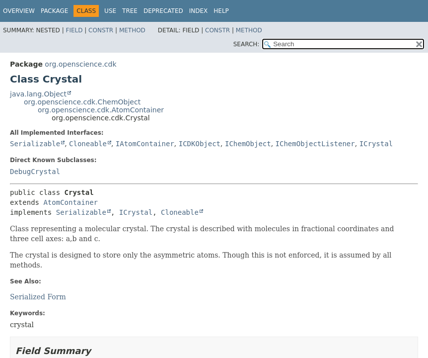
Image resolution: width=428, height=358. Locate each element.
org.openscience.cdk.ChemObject (82, 102)
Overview (19, 10)
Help (221, 10)
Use (110, 10)
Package (54, 10)
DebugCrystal (35, 172)
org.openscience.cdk (80, 64)
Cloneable (88, 144)
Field (74, 30)
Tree (130, 10)
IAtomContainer (145, 144)
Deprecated (163, 10)
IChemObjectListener (315, 144)
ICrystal (376, 144)
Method (132, 30)
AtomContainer (70, 202)
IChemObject (248, 144)
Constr (100, 30)
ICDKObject (199, 144)
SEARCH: (246, 44)
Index (198, 10)
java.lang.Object (38, 94)
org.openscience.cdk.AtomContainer (101, 110)
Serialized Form (38, 297)
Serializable (35, 144)
